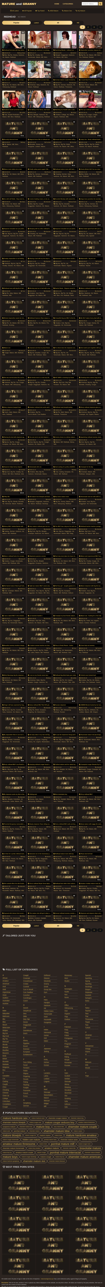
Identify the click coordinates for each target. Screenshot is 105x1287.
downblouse (27, 1022)
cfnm (4, 1079)
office (67, 997)
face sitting (27, 1054)
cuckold (26, 978)
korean (46, 1057)
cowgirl (26, 967)
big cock (6, 1028)
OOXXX (99, 138)
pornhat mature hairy (50, 1131)
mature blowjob (12, 1127)
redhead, (85, 53)
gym (45, 984)
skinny (67, 1076)
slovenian (68, 1085)
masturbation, (69, 646)
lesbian (46, 1070)
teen (87, 1005)
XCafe (73, 882)
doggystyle (27, 1017)
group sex (47, 981)
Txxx (23, 257)
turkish (98, 678)
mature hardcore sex (15, 1109)
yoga (87, 1068)
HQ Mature (80, 11)
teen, (70, 678)
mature (46, 1090)
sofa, (87, 232)
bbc (4, 1011)
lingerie (46, 1073)
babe (4, 1002)
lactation (47, 1065)
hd (45, 1000)
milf (45, 1098)
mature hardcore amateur (81, 1127)
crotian (25, 976)
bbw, (5, 51)
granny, (15, 51)
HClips (73, 108)
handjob (47, 994)
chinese (5, 1084)
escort (25, 1038)
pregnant (68, 1036)
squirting (88, 976)
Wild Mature (53, 11)
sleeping (70, 857)
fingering (26, 1068)
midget (46, 1095)
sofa (90, 291)
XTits (100, 227)
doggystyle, (64, 51)
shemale (68, 1073)
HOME (56, 4)
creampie (26, 970)
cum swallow (28, 984)
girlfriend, (93, 706)
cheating (6, 1082)
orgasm (67, 1005)
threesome (63, 410)
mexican (47, 1092)
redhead (13, 53)
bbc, (5, 765)
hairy (46, 992)
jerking (46, 1043)
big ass (5, 1025)
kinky (46, 1051)
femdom (26, 1060)
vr (86, 1046)
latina (46, 1068)
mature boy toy (7, 1144)
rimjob (67, 1051)
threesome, (68, 83)
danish (25, 1000)
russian (91, 53)
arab (4, 981)
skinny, (72, 438)
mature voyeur (78, 1123)
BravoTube (21, 49)
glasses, (56, 142)
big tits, (10, 51)
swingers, (89, 470)
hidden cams (48, 1003)
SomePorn (72, 406)
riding (67, 1049)
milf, (42, 53)
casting (5, 1073)
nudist (67, 983)
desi (24, 1005)
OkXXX (73, 49)
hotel (46, 1008)
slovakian (68, 1082)
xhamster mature (34, 1123)
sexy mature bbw (59, 1118)
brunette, (32, 140)
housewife (47, 1011)
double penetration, (14, 110)
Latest (19, 23)
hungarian (47, 1014)
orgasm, (56, 113)
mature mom (43, 1136)
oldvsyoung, (6, 83)
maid (45, 1081)
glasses (47, 970)
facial (25, 1057)
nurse (67, 989)
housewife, (5, 886)
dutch (25, 1025)
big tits (5, 1031)
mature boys (58, 1127)
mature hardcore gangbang (11, 1153)
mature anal (6, 1123)
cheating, (58, 170)
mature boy (43, 1118)
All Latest (14, 11)
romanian (68, 1054)
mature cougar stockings (29, 1148)
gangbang (27, 1095)
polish (67, 1027)
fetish (25, 1062)
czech (25, 993)
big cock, (84, 110)
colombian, (16, 735)
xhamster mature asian (69, 1131)
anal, (82, 81)
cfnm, (57, 765)
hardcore (47, 997)
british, (68, 140)
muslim (67, 973)
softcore (70, 589)
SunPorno (72, 436)
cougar (5, 1099)
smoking (11, 321)
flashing (26, 1077)
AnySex (99, 555)
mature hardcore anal (38, 1110)
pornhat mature (19, 1123)
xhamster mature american (84, 1148)
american (6, 975)
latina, (33, 648)
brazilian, (38, 348)
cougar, (89, 110)
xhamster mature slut (25, 1118)
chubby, (37, 51)
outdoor (67, 1011)
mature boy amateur (34, 1140)
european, (5, 440)
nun (66, 986)
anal (4, 978)
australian (6, 992)
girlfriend (47, 967)
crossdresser (28, 973)
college (5, 1090)
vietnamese (89, 1038)
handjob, (62, 765)
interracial (47, 1024)
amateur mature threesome (86, 1114)
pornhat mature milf (62, 1135)
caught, (21, 229)
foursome (26, 1082)
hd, (3, 53)
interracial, (8, 499)
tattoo (72, 291)
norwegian (68, 981)
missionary (68, 967)
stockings (45, 499)
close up (6, 1087)
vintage (88, 83)
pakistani (68, 1019)
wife (67, 113)
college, (63, 110)
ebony (25, 1032)
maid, (62, 408)
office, (72, 142)
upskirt (87, 1030)
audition (5, 990)
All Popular (27, 11)
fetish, (88, 616)
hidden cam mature (31, 1131)
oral (66, 1003)
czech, (6, 408)
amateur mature (52, 1140)
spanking (88, 970)
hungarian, (31, 142)
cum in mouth (28, 981)
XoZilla (22, 108)
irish (45, 1030)
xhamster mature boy (77, 1110)
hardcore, (21, 51)
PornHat (47, 138)
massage (47, 1084)
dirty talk (26, 1011)
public (67, 1038)
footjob (26, 1079)
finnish (25, 1071)
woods (87, 1060)
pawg (66, 1024)
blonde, (15, 497)
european (26, 1044)
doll (24, 1019)
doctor (25, 1014)
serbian (67, 1070)
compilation (7, 1096)
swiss (87, 993)
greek (46, 978)
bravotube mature (90, 1140)
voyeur (87, 1043)
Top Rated (39, 11)
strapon (95, 708)
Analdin (73, 257)
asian (5, 987)
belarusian (6, 1019)
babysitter (6, 1005)
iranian (46, 1027)
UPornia (48, 168)
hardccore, (38, 529)
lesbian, (37, 142)
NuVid (22, 168)
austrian (5, 995)
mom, (46, 53)
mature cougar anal (35, 1114)
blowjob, (57, 51)
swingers (88, 990)
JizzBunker (98, 465)
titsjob (87, 1014)
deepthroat (27, 1002)
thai (86, 1008)
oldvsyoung (69, 1000)
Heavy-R (22, 346)
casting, (61, 468)
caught (5, 1076)
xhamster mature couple (82, 1118)
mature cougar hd (30, 1127)
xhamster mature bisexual (57, 1153)
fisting (25, 1074)
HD (43, 23)
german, (63, 81)
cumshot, (19, 706)
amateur (6, 973)
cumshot (26, 987)
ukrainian (88, 1027)
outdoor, (87, 619)
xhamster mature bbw (57, 1122)
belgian (5, 1022)
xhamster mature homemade (13, 1140)
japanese (47, 1040)
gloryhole (47, 973)
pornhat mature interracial (65, 1144)
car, (17, 378)
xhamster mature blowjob (14, 1114)
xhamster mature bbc (69, 1140)
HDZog (22, 495)
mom (66, 970)
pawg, (71, 529)
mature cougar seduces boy (59, 1114)
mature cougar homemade (11, 1131)
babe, (82, 527)
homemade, (31, 53)
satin (66, 1065)
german (26, 1097)
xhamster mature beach (89, 1131)
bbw (4, 1014)
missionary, (42, 857)
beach (5, 1016)
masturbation (48, 1087)
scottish (67, 1068)
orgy (66, 1008)
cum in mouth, (32, 410)
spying (87, 973)
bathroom (6, 1008)
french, (87, 81)
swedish (88, 987)
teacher (88, 261)
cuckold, (7, 884)
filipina (25, 1065)
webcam (88, 1054)
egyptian (26, 1035)
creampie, (82, 410)
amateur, (58, 110)
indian (46, 1021)
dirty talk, (68, 378)
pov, (80, 53)
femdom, (56, 380)
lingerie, (91, 410)
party (66, 1021)
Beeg (99, 49)
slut (87, 737)
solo (66, 1099)
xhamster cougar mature (57, 1110)
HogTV (22, 78)
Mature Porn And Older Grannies (19, 4)
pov (66, 1033)
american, (33, 81)
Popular (8, 23)
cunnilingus (27, 990)
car (4, 1070)
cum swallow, (42, 410)
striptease (88, 984)
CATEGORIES (68, 4)
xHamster (47, 49)
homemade (48, 1006)
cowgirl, (95, 110)
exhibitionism (27, 1046)
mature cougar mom (84, 1136)
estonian (26, 1041)
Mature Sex (67, 11)
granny (46, 976)
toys (86, 1017)
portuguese (69, 1030)
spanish (91, 232)
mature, (7, 53)
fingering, (58, 646)
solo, (69, 648)
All (32, 23)
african (5, 970)
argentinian (7, 984)
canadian (6, 1068)
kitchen (46, 1054)
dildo (25, 1008)
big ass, (57, 140)
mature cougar (41, 1144)
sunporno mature (9, 1119)
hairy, (38, 81)
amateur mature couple (24, 1144)
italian (46, 1033)
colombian (6, 1093)
